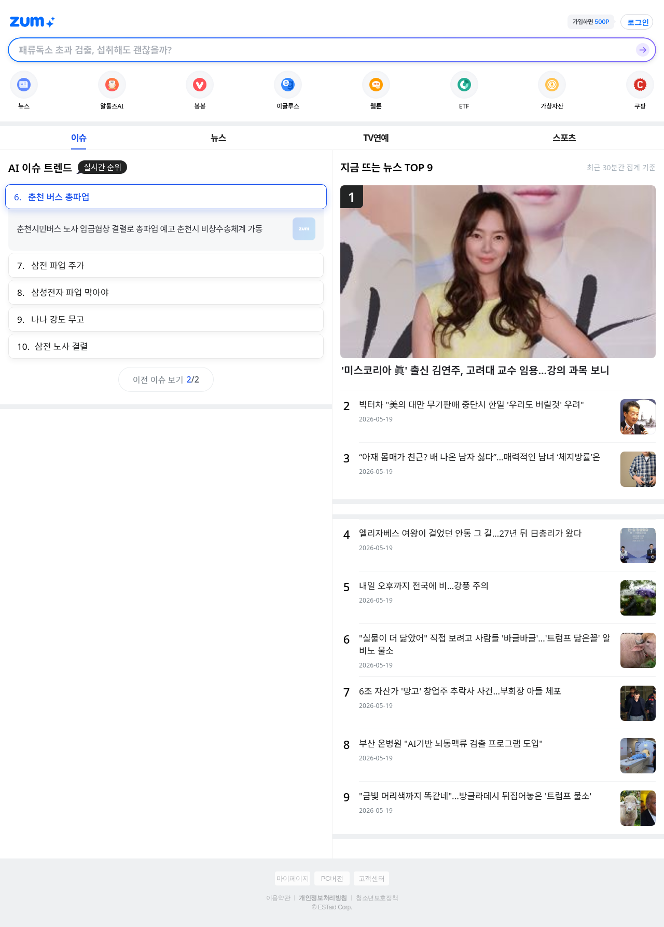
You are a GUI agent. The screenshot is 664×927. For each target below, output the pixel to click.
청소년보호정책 (377, 898)
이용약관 (278, 898)
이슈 (79, 138)
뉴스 (218, 138)
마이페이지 (292, 878)
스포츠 (564, 138)
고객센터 (371, 878)
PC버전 (332, 878)
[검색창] (318, 50)
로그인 (638, 22)
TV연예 (376, 138)
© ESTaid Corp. (332, 907)
